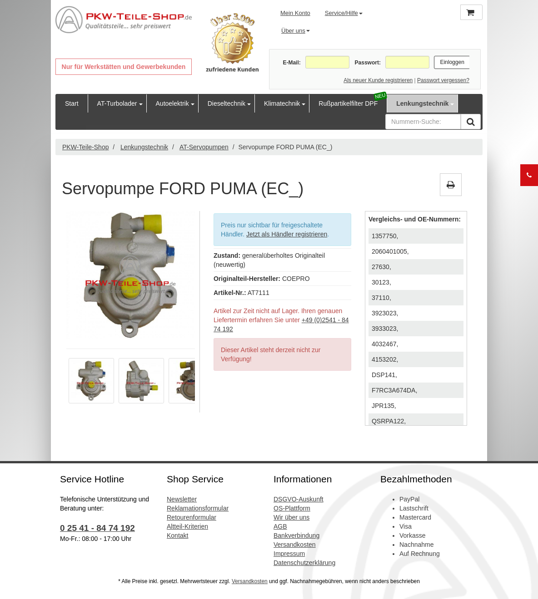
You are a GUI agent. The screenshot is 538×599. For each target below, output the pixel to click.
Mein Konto (295, 13)
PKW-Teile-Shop (85, 147)
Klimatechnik (282, 103)
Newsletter (182, 499)
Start (72, 103)
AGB (280, 526)
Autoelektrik (172, 103)
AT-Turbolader (117, 103)
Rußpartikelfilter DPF (348, 103)
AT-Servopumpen (204, 147)
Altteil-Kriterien (187, 526)
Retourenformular (191, 517)
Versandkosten (295, 544)
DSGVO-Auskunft (299, 499)
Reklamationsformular (198, 508)
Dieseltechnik (226, 103)
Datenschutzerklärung (304, 562)
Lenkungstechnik (422, 103)
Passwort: (368, 62)
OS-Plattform (292, 508)
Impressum (289, 553)
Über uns (295, 30)
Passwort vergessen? (443, 80)
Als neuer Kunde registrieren (378, 80)
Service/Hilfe (344, 13)
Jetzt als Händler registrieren (286, 234)
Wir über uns (291, 517)
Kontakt (177, 535)
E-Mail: (291, 62)
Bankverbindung (296, 535)
